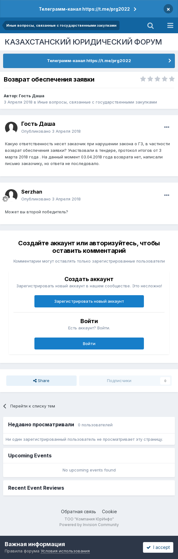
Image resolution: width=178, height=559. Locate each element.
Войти (89, 343)
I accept (158, 547)
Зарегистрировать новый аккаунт (89, 301)
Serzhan (31, 192)
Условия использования (65, 550)
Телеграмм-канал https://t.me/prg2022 (84, 9)
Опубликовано (51, 131)
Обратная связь (78, 511)
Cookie (109, 511)
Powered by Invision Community (89, 524)
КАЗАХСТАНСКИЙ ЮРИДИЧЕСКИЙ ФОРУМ (83, 41)
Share (41, 380)
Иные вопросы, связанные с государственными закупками (97, 101)
